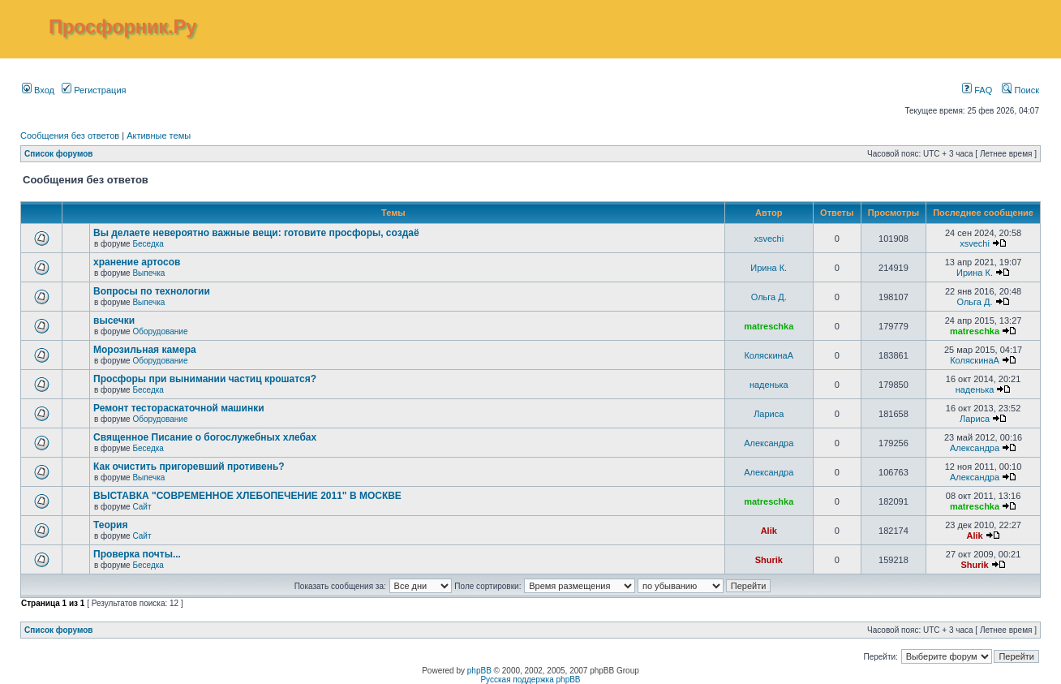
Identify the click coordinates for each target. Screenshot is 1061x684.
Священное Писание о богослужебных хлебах (204, 437)
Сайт (141, 506)
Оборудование (159, 331)
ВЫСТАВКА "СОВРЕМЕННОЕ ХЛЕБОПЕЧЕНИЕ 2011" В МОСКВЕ (247, 495)
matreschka (768, 326)
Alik (769, 531)
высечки (114, 320)
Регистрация (94, 90)
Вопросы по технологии (151, 291)
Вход (38, 90)
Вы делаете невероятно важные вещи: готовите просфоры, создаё (256, 233)
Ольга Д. (769, 297)
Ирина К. (768, 268)
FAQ (977, 90)
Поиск (1020, 90)
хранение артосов (136, 262)
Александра (768, 443)
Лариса (769, 414)
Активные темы (159, 135)
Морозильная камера (144, 349)
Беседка (147, 243)
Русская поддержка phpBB (530, 679)
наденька (769, 384)
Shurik (769, 560)
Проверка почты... (137, 554)
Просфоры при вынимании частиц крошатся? (204, 379)
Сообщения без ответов (69, 135)
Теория (110, 525)
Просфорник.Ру (122, 26)
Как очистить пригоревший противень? (189, 466)
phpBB (479, 670)
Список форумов (58, 153)
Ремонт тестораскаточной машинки (178, 408)
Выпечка (148, 273)
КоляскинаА (768, 355)
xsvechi (769, 238)
